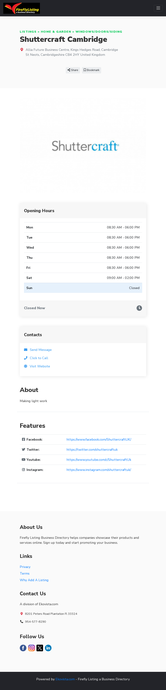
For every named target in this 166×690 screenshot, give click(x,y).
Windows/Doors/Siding (98, 32)
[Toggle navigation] (158, 8)
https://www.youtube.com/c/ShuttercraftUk (99, 459)
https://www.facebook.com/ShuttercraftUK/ (99, 439)
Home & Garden (56, 32)
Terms (24, 573)
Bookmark (91, 70)
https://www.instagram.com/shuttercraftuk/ (99, 470)
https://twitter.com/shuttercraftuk (92, 449)
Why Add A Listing (34, 580)
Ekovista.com (65, 679)
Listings (28, 32)
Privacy (25, 567)
